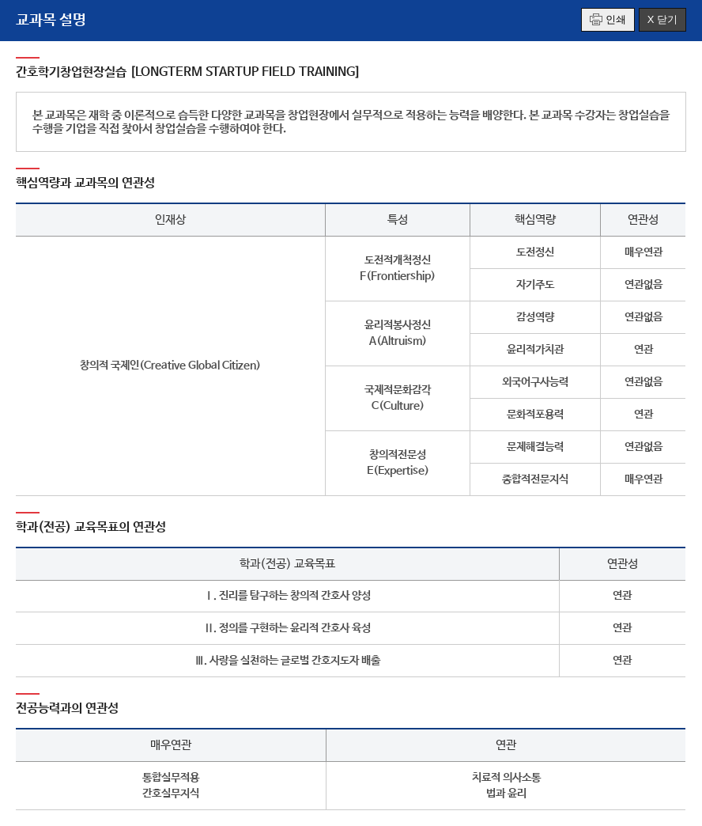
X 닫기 (662, 19)
